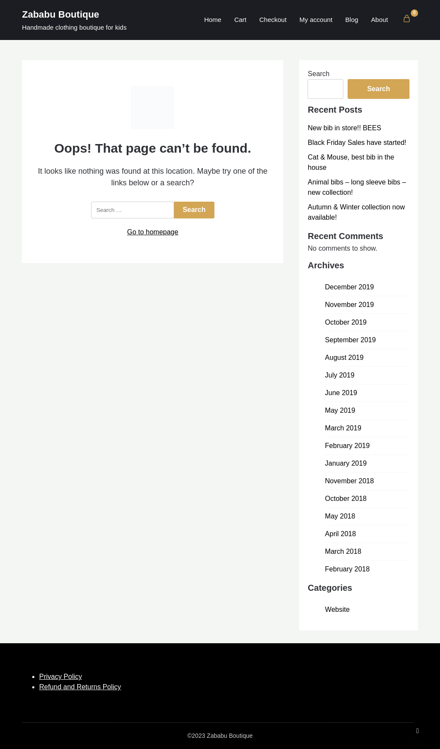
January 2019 (346, 463)
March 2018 (343, 551)
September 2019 (350, 340)
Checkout (272, 19)
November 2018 (349, 481)
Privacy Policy (60, 676)
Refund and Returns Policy (80, 687)
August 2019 (344, 357)
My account (316, 19)
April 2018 (340, 533)
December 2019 (349, 287)
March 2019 (343, 428)
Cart (240, 19)
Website (337, 609)
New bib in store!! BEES (344, 128)
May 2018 (340, 516)
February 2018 (347, 569)
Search (319, 73)
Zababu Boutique (60, 14)
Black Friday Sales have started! (357, 142)
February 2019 (347, 445)
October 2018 (346, 498)
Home (212, 19)
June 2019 (341, 392)
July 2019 (339, 375)
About (379, 19)
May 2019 (340, 410)
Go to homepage (152, 232)
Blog (351, 19)
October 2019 (346, 322)
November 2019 (349, 304)
